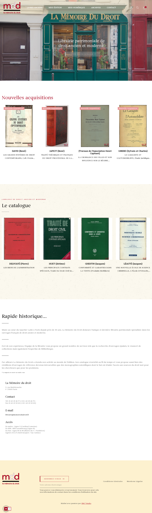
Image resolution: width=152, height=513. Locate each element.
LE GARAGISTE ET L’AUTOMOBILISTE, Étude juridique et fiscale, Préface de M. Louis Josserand (134, 157)
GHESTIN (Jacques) (99, 263)
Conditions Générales (113, 481)
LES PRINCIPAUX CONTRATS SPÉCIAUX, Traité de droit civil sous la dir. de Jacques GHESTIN (61, 269)
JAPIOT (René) (58, 151)
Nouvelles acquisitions (27, 98)
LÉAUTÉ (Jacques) (137, 263)
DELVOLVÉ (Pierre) (23, 263)
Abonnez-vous (54, 479)
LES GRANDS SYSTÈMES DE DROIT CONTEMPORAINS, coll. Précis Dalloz (20, 157)
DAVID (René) (20, 151)
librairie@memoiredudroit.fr (17, 415)
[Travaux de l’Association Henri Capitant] (96, 152)
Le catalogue (16, 206)
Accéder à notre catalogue (82, 54)
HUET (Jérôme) (61, 263)
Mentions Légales (135, 481)
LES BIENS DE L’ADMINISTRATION (23, 267)
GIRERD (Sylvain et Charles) (134, 151)
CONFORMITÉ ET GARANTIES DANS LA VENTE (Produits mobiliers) (99, 269)
